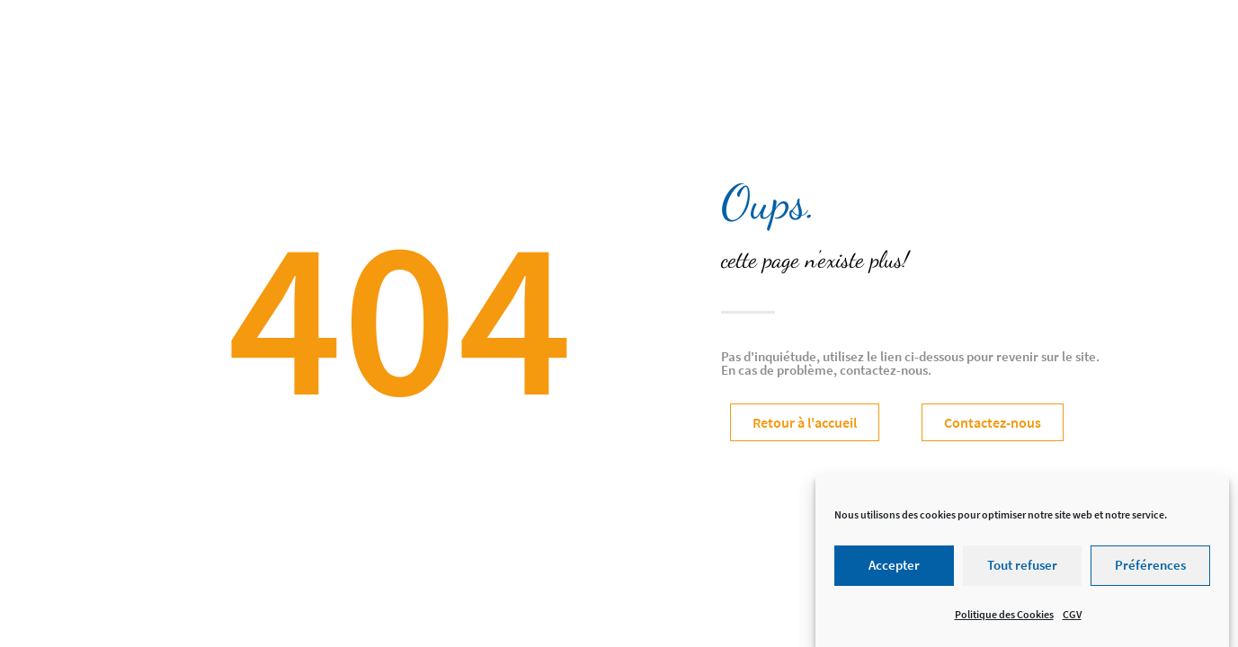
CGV (1072, 618)
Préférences (1150, 570)
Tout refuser (1022, 570)
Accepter (894, 570)
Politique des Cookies (1004, 618)
